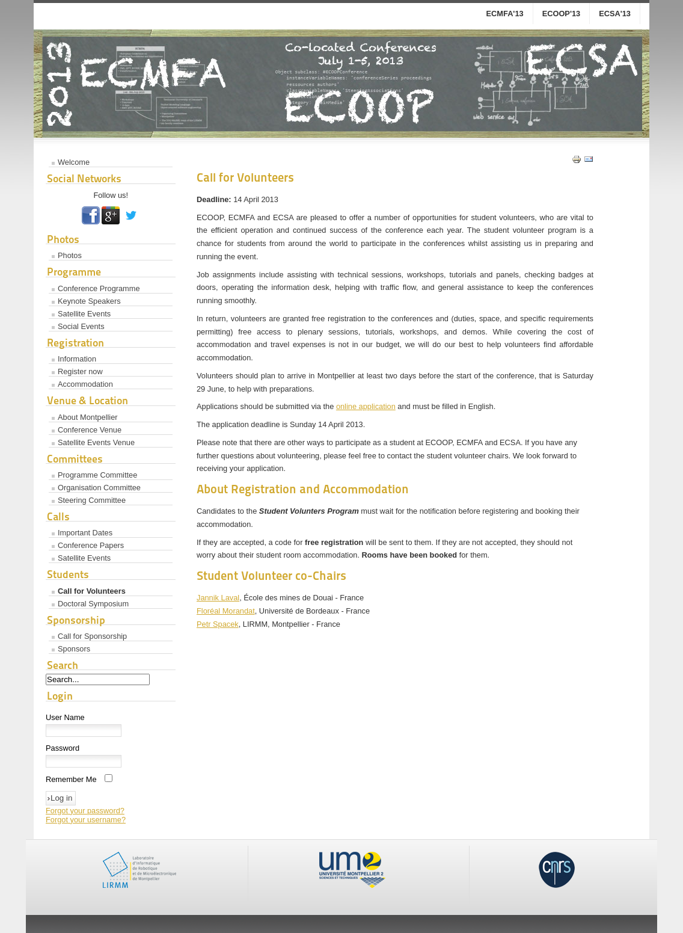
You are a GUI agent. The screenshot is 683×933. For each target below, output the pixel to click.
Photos (70, 255)
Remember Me (71, 779)
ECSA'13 (615, 13)
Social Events (81, 326)
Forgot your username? (86, 819)
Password (62, 748)
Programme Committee (97, 474)
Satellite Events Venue (96, 442)
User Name (65, 717)
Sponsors (74, 648)
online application (366, 406)
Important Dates (85, 532)
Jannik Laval (218, 597)
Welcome (74, 162)
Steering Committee (92, 500)
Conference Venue (89, 429)
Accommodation (85, 384)
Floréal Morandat (226, 610)
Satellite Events (84, 313)
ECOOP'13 (561, 13)
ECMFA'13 (505, 13)
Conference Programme (99, 288)
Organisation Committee (99, 487)
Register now (80, 371)
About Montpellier (88, 417)
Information (77, 358)
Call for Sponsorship (92, 636)
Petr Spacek (218, 624)
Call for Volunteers (92, 591)
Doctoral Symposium (93, 603)
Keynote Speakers (89, 301)
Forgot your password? (85, 810)
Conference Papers (91, 545)
